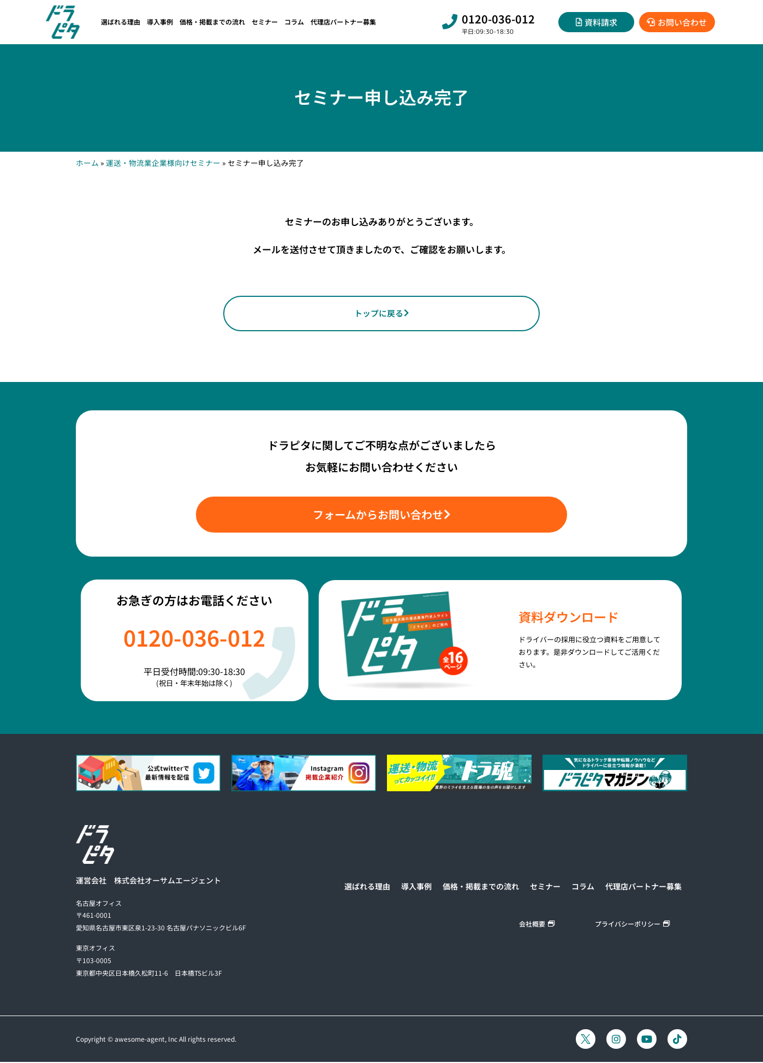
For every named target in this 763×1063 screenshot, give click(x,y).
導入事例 (160, 21)
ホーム (87, 162)
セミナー (265, 21)
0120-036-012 (498, 19)
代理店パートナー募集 (343, 21)
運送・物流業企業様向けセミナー (163, 162)
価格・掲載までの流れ (212, 21)
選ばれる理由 (120, 21)
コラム (294, 21)
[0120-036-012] (449, 21)
